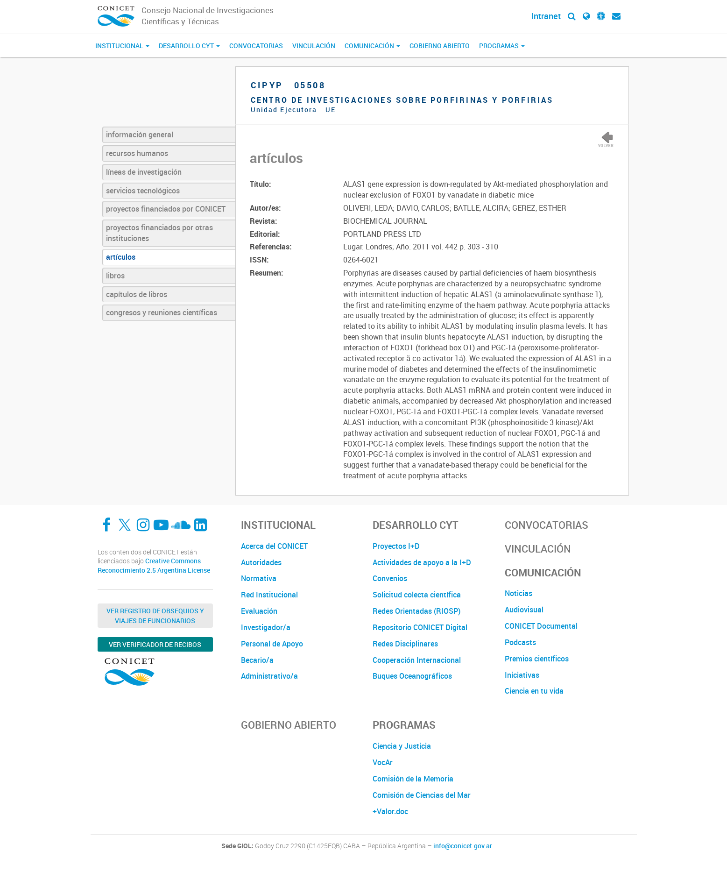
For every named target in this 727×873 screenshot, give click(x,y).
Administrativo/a (269, 676)
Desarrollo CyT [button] (189, 45)
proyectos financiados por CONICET (166, 209)
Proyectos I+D (396, 546)
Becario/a (257, 660)
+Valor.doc (390, 811)
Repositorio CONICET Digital (420, 627)
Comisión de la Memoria (413, 779)
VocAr (383, 762)
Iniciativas (522, 675)
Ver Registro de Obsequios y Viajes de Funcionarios (155, 615)
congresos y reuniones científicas (161, 312)
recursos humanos (137, 153)
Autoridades (261, 562)
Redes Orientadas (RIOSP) (416, 611)
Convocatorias (256, 45)
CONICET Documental (541, 626)
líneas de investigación (144, 172)
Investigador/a (265, 627)
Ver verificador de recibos (155, 644)
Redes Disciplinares (405, 644)
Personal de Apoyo (272, 644)
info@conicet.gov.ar (462, 846)
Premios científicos (537, 658)
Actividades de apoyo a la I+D (422, 562)
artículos (120, 257)
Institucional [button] (122, 45)
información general (139, 134)
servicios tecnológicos (143, 190)
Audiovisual (524, 609)
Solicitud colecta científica (417, 594)
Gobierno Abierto (439, 45)
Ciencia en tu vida (534, 691)
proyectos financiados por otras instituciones (159, 232)
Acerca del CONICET (274, 546)
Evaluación (259, 611)
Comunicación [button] (372, 45)
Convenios (390, 578)
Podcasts (520, 642)
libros (115, 275)
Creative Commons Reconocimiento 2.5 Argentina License (154, 565)
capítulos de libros (136, 294)
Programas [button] (502, 45)
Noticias (518, 593)
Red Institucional (269, 594)
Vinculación (313, 45)
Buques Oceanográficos (412, 676)
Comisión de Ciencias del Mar (422, 795)
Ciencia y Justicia (402, 746)
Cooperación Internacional (417, 660)
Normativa (258, 578)
